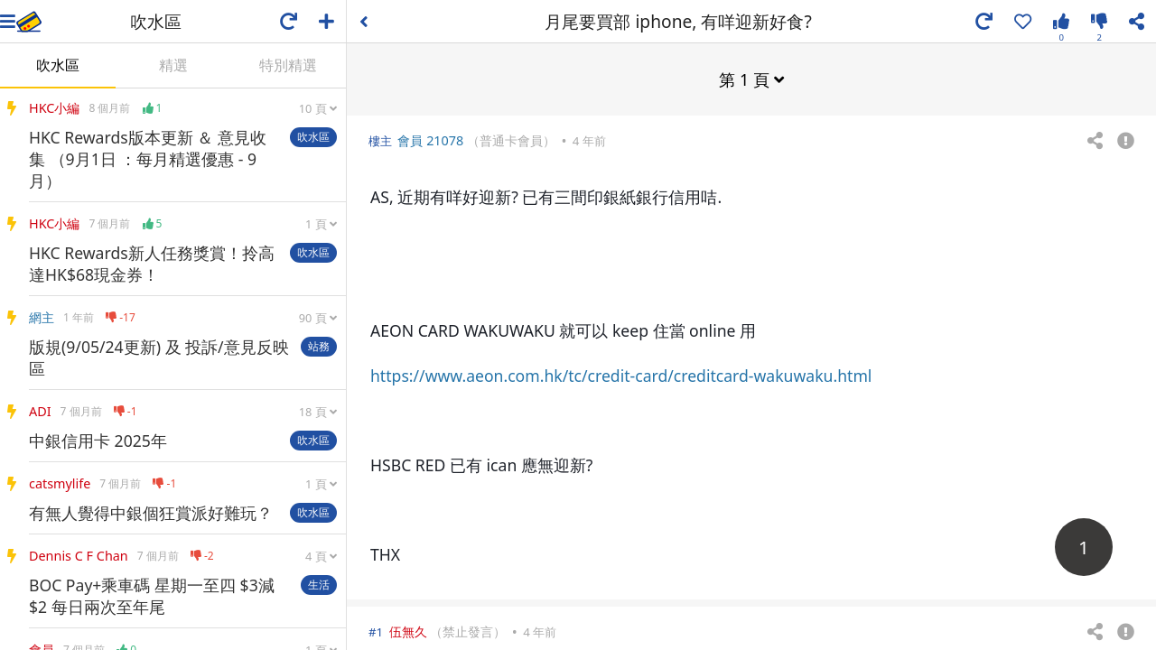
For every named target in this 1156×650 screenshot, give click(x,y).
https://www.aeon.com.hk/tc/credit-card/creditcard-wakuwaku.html (621, 374)
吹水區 (57, 65)
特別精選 (288, 65)
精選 (173, 65)
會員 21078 (430, 139)
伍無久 (408, 630)
